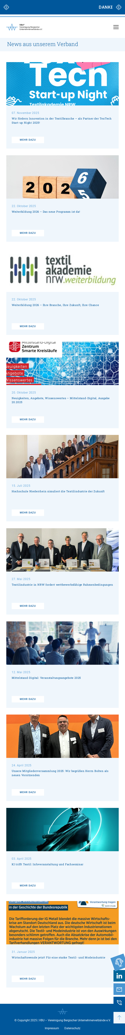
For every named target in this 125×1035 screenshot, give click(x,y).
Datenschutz (72, 1028)
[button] (119, 1017)
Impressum (52, 1028)
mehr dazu (28, 139)
